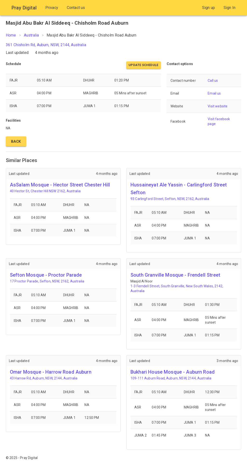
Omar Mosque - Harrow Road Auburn (50, 372)
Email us (214, 93)
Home (11, 35)
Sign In (229, 7)
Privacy (51, 7)
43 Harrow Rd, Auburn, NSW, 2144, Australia (43, 378)
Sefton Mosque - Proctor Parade (46, 275)
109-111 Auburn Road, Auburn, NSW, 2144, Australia (170, 378)
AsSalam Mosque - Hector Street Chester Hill (60, 185)
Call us (213, 80)
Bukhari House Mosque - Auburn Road (172, 372)
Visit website (217, 106)
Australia (31, 35)
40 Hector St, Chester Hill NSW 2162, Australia (45, 191)
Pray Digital (24, 8)
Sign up (208, 7)
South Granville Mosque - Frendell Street (175, 275)
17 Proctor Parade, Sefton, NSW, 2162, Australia (47, 281)
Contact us (76, 7)
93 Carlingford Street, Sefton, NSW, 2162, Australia (169, 199)
